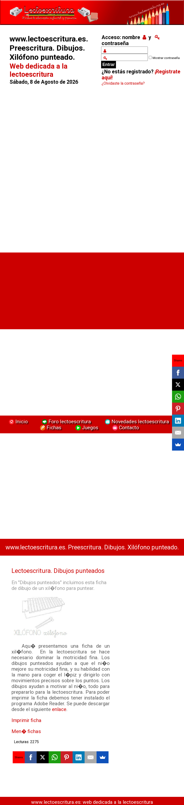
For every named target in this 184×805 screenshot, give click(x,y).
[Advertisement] (52, 170)
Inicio (17, 421)
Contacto (124, 427)
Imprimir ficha (26, 720)
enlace (59, 709)
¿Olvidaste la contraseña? (123, 83)
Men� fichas (26, 731)
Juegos (86, 427)
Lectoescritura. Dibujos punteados (58, 570)
